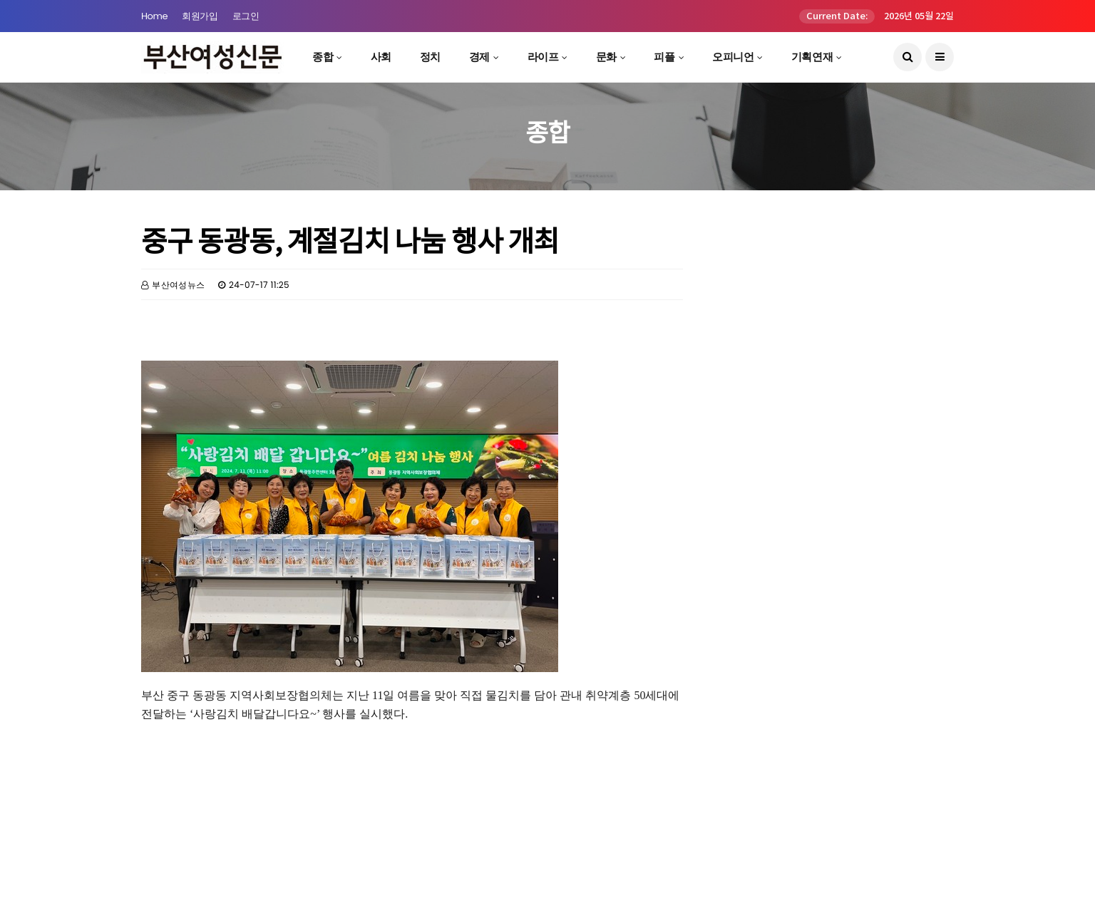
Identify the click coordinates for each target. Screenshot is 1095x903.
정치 (430, 56)
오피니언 (733, 56)
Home (154, 16)
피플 (664, 56)
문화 (606, 56)
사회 (381, 56)
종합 (322, 56)
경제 (479, 56)
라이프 (543, 56)
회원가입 (199, 16)
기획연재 (812, 56)
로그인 (245, 16)
